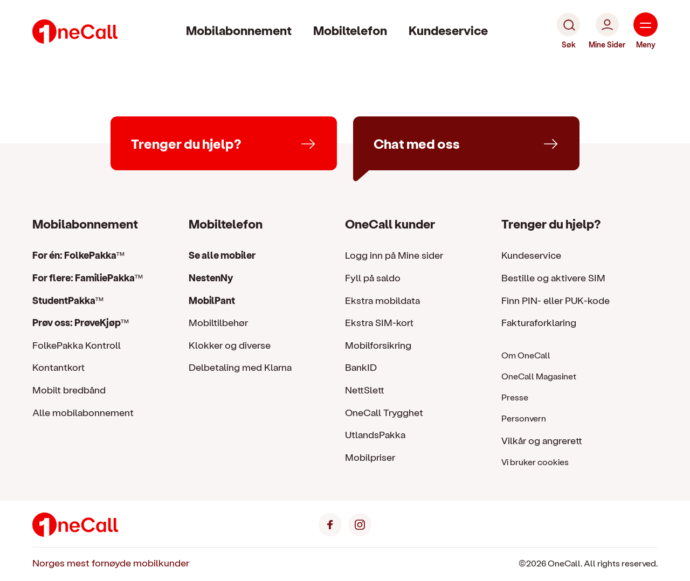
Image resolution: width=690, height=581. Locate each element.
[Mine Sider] (607, 31)
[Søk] (568, 31)
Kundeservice (448, 30)
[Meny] (645, 31)
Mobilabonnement (239, 30)
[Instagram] (360, 523)
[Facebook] (330, 523)
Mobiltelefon (350, 30)
